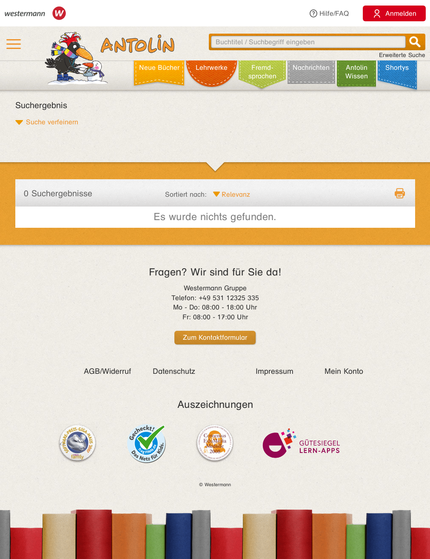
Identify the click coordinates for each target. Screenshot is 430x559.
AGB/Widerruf (107, 371)
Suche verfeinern (52, 122)
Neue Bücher (159, 67)
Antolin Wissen (356, 71)
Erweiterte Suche (402, 55)
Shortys (397, 67)
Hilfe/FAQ (329, 13)
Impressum (274, 371)
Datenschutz (174, 371)
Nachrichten (311, 67)
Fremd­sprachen (262, 71)
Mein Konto (344, 371)
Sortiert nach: (186, 194)
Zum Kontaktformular (215, 337)
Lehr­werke (212, 67)
